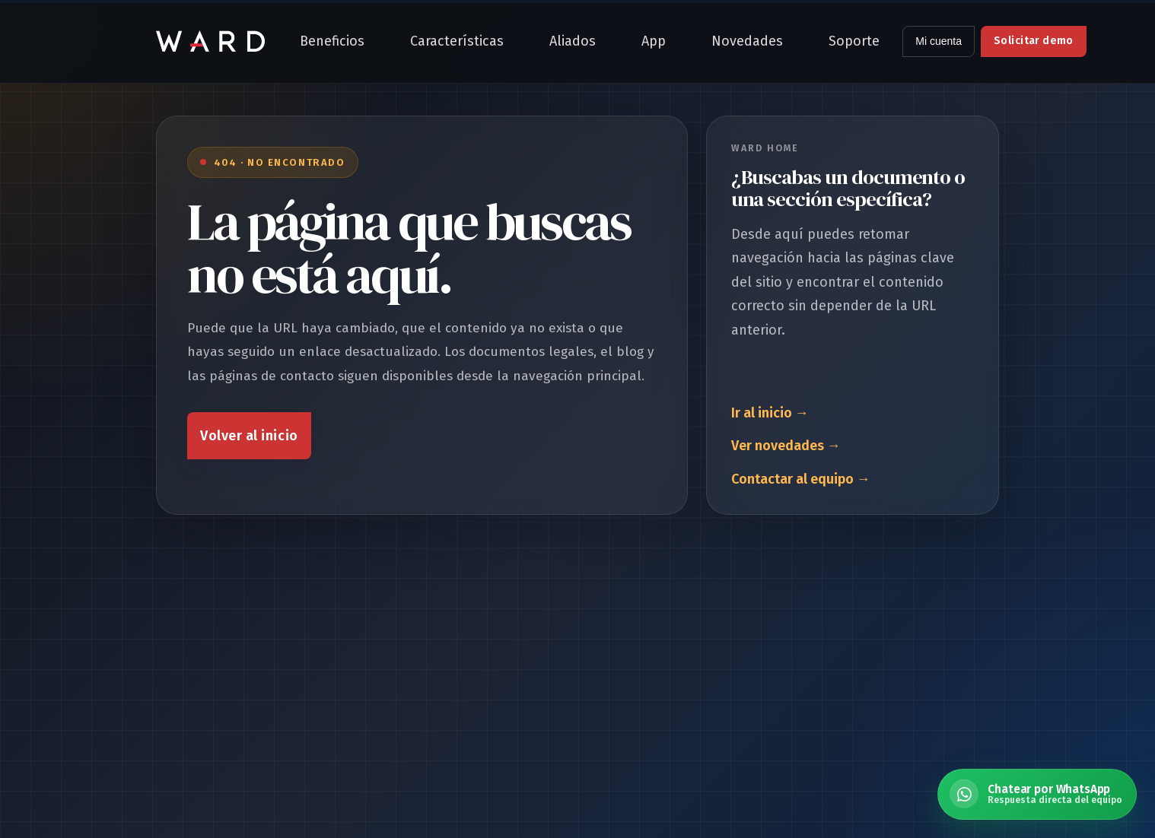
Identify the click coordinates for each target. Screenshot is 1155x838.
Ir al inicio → (770, 413)
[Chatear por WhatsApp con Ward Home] (1037, 794)
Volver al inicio (249, 435)
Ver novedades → (786, 445)
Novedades (747, 41)
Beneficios (332, 41)
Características (457, 41)
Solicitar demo (1034, 40)
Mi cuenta (938, 41)
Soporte (854, 41)
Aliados (572, 41)
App (653, 41)
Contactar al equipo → (800, 479)
